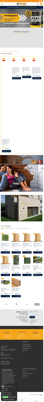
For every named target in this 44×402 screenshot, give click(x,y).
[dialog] (9, 384)
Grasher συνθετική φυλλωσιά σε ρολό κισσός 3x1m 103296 (26, 337)
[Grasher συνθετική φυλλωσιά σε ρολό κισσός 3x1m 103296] (27, 330)
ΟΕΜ (12, 362)
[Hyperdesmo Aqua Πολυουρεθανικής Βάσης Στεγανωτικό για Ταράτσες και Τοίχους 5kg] (16, 168)
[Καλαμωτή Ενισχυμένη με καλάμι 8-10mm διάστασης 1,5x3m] (16, 353)
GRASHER (2, 319)
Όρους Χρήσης (33, 392)
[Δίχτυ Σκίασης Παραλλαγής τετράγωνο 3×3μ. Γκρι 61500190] (37, 330)
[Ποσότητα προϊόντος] (3, 323)
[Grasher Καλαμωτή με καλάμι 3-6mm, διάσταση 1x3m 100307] (37, 308)
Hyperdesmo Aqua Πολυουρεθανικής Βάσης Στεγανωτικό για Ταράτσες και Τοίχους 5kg (16, 212)
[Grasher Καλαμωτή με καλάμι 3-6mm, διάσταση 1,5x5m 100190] (27, 308)
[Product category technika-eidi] (37, 75)
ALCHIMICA (4, 216)
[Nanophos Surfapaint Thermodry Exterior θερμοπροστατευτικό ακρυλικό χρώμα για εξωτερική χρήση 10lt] (36, 168)
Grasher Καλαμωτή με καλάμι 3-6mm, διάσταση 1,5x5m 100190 (27, 315)
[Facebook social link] (39, 1)
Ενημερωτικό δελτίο (34, 382)
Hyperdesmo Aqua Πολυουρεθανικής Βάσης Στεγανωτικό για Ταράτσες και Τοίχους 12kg (6, 212)
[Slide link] (22, 18)
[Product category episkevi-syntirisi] (16, 35)
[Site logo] (21, 4)
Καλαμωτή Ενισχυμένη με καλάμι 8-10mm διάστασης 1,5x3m (16, 360)
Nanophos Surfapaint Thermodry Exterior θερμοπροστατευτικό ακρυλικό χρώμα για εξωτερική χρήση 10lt (36, 212)
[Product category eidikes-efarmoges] (27, 35)
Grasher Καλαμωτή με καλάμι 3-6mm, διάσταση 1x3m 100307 (37, 315)
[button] (6, 222)
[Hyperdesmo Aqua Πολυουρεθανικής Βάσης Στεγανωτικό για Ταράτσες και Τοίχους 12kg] (6, 168)
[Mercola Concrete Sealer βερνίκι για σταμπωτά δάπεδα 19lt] (26, 168)
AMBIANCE (35, 341)
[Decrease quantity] (1, 323)
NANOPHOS (34, 216)
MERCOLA (24, 215)
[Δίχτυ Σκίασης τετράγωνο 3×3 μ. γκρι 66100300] (5, 353)
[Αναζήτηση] (38, 4)
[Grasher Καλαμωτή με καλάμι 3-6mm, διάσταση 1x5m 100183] (5, 330)
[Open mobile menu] (2, 4)
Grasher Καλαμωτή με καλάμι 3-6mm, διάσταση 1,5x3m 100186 (16, 315)
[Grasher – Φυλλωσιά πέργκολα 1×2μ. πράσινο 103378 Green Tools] (5, 308)
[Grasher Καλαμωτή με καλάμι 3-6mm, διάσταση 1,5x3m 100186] (16, 308)
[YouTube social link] (41, 1)
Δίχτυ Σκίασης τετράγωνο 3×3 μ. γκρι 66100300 (5, 360)
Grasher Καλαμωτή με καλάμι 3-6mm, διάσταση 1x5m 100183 (5, 337)
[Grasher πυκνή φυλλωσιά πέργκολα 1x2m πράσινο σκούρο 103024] (16, 330)
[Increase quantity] (4, 323)
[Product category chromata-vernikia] (5, 35)
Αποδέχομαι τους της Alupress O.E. (34, 392)
